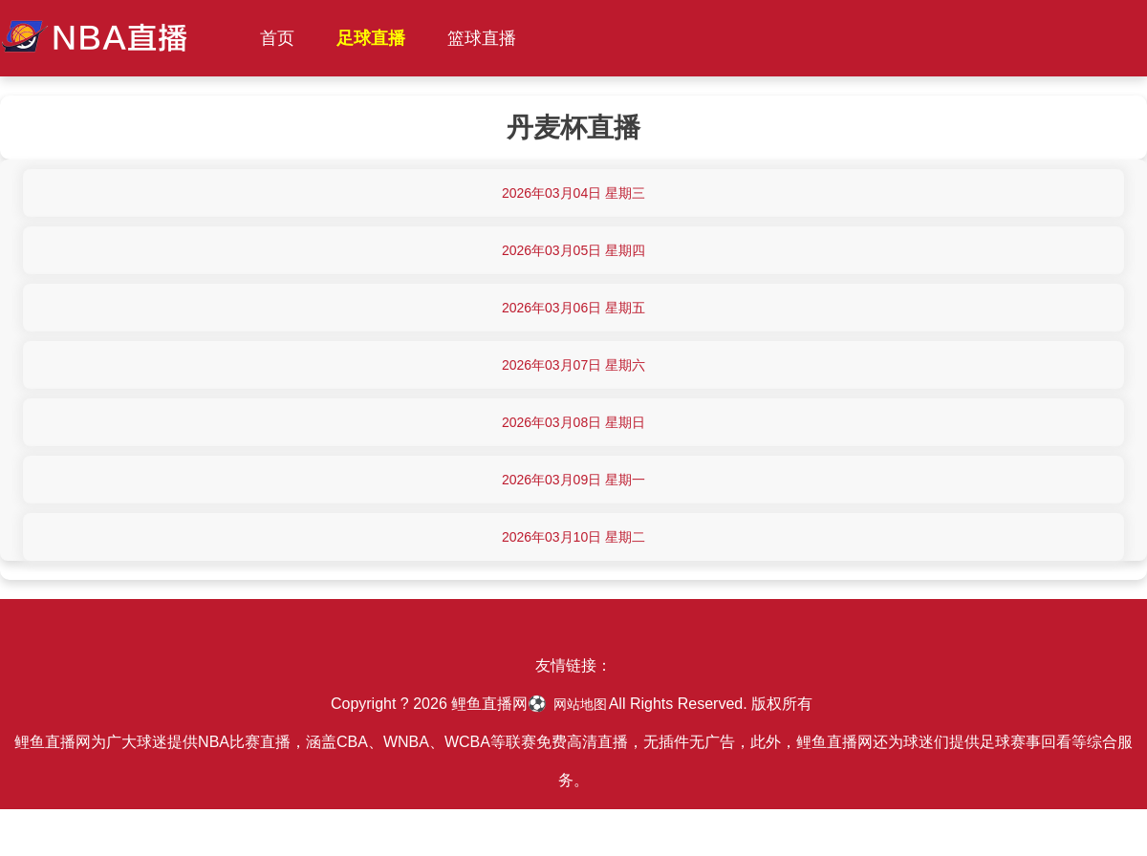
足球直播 (370, 38)
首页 (277, 38)
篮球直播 (481, 38)
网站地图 (580, 704)
